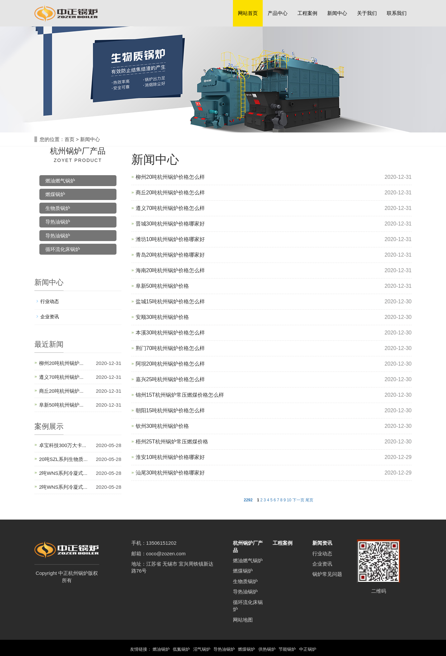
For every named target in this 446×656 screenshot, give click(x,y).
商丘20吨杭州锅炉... (61, 391)
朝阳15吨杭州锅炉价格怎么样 (170, 410)
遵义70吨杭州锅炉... (61, 377)
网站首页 (248, 13)
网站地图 (243, 620)
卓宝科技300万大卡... (62, 445)
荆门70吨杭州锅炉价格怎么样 (170, 348)
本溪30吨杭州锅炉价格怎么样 (170, 332)
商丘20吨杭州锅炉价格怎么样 (170, 192)
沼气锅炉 (200, 649)
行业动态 (49, 301)
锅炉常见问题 (327, 574)
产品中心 (278, 13)
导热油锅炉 (57, 222)
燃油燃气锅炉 (60, 180)
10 (289, 500)
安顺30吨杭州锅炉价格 (162, 317)
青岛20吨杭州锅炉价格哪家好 (170, 255)
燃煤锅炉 (55, 194)
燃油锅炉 (156, 649)
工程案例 (307, 13)
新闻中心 (337, 13)
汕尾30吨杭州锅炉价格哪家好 (170, 473)
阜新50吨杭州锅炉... (61, 405)
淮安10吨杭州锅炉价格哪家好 (170, 457)
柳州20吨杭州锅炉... (61, 363)
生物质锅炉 (57, 208)
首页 (69, 139)
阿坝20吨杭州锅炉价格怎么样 (170, 364)
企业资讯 (49, 316)
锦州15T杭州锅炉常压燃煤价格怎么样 (180, 395)
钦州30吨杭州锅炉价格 (162, 426)
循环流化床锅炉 (62, 249)
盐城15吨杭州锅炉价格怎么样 (170, 301)
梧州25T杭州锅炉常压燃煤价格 (172, 441)
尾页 (309, 500)
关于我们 (367, 13)
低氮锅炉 (178, 649)
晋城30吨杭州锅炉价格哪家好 (170, 224)
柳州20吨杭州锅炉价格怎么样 (170, 177)
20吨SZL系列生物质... (63, 459)
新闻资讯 (322, 543)
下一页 (298, 500)
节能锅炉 (291, 649)
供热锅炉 (269, 649)
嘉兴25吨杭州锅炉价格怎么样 (170, 379)
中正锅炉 (313, 649)
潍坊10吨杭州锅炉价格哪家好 (170, 239)
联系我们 (397, 13)
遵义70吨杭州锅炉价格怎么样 (170, 208)
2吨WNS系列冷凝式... (63, 473)
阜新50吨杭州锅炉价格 (162, 286)
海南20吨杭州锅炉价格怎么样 (170, 270)
